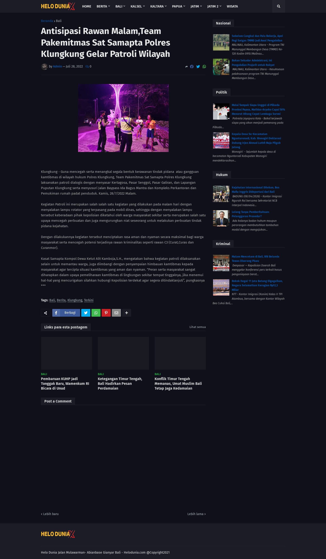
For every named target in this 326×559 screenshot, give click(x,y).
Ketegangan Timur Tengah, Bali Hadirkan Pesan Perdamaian (120, 383)
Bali (59, 21)
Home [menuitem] (86, 6)
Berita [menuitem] (102, 6)
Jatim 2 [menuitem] (212, 6)
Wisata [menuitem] (232, 6)
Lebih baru (51, 514)
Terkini (88, 300)
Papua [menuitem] (177, 6)
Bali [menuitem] (118, 6)
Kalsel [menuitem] (136, 6)
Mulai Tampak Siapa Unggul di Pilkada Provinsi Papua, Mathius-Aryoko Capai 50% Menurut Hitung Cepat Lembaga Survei (258, 110)
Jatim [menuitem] (195, 6)
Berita (61, 300)
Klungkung (74, 300)
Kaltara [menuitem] (157, 6)
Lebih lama (195, 514)
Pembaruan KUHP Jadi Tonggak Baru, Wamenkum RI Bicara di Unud (65, 383)
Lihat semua (197, 327)
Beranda (47, 21)
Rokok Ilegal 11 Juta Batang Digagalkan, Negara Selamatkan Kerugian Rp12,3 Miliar (257, 286)
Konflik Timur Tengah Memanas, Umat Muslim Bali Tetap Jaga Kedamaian (178, 383)
